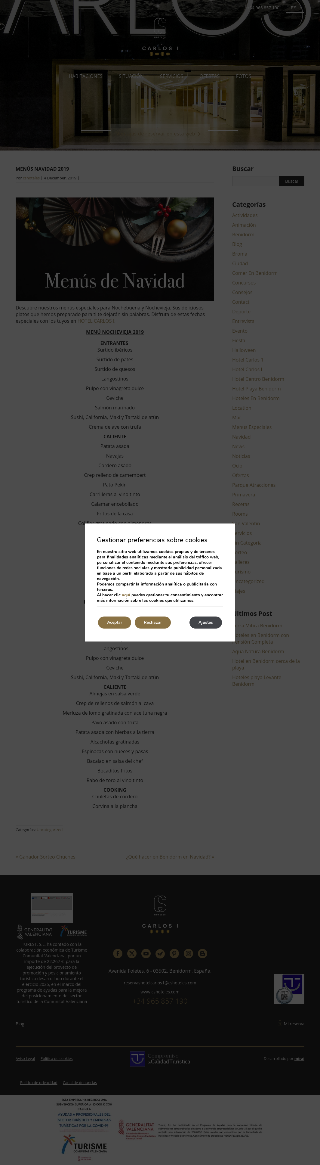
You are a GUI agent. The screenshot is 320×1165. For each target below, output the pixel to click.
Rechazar (153, 622)
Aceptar (114, 622)
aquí (126, 595)
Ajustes (205, 622)
